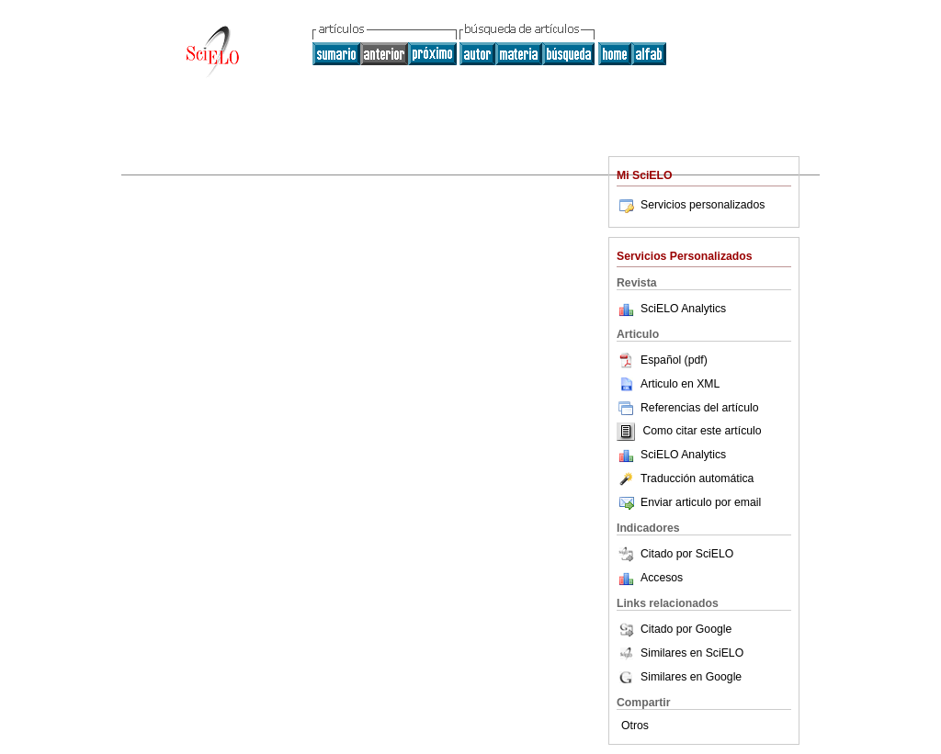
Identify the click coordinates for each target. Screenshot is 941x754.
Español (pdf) (662, 360)
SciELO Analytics (683, 308)
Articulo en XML (668, 383)
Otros (635, 725)
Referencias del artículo (688, 407)
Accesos (662, 577)
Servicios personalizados (691, 204)
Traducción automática (685, 478)
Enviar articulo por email (689, 502)
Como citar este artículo (701, 431)
